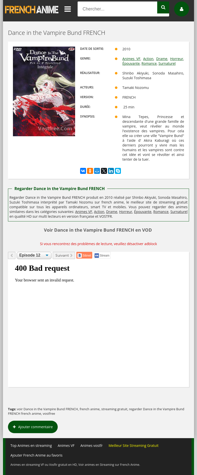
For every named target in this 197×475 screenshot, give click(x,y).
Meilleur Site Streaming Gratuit (133, 445)
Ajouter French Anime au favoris (36, 455)
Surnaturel (167, 63)
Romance (149, 63)
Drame (161, 58)
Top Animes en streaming (31, 445)
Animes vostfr (91, 445)
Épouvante (131, 63)
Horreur (176, 58)
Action (148, 58)
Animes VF (131, 58)
